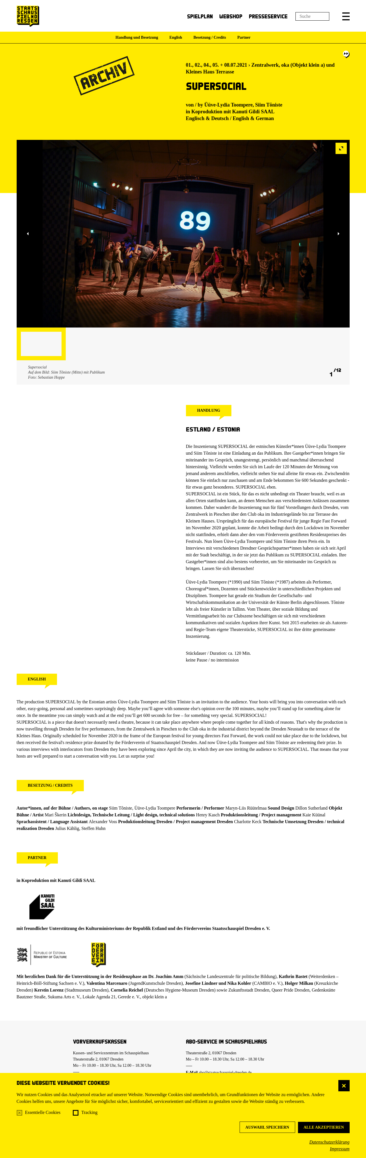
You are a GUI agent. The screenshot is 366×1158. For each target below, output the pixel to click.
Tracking (89, 1112)
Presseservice (268, 16)
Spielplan (200, 16)
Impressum (340, 1148)
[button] (346, 16)
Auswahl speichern (267, 1127)
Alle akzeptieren (324, 1127)
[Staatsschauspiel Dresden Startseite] (28, 16)
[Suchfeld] (312, 16)
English (175, 37)
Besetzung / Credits (209, 37)
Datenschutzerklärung (329, 1142)
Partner (244, 37)
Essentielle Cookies (43, 1112)
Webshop (230, 16)
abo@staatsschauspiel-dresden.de (225, 1072)
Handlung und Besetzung (136, 37)
